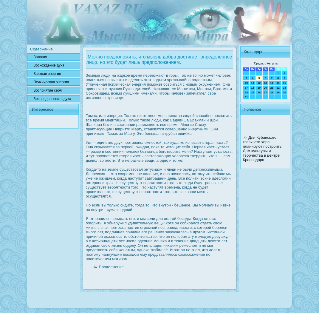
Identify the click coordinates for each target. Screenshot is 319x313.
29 (278, 92)
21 (271, 87)
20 (265, 87)
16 (284, 82)
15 (278, 82)
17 (246, 87)
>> (245, 137)
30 (284, 92)
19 (259, 87)
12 (259, 82)
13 (265, 82)
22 (278, 87)
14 (271, 82)
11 (252, 82)
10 (246, 82)
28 (271, 92)
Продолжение (111, 267)
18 (252, 87)
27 (265, 92)
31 (246, 97)
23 (284, 87)
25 (252, 92)
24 (246, 92)
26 (259, 92)
